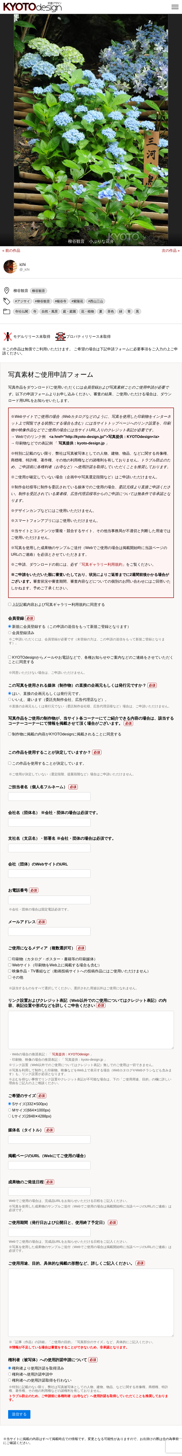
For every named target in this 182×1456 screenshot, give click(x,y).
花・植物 (87, 311)
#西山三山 (95, 301)
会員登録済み (21, 633)
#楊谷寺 (61, 301)
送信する (19, 1414)
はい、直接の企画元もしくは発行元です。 (45, 694)
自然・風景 (50, 311)
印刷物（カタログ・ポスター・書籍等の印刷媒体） (53, 959)
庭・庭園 (69, 311)
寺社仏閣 (21, 311)
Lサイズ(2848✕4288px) (29, 1116)
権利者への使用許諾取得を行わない (40, 1380)
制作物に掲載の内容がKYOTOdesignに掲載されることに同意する (64, 734)
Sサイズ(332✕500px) (28, 1104)
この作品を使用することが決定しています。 (47, 763)
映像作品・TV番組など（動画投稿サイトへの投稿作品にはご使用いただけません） (79, 971)
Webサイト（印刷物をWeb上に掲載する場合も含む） (55, 965)
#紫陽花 (77, 301)
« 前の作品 (11, 250)
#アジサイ (22, 301)
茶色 (110, 311)
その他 (15, 977)
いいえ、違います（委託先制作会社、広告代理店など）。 (58, 700)
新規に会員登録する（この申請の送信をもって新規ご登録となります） (69, 627)
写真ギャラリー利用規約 (101, 564)
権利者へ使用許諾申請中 (30, 1374)
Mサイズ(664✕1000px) (29, 1110)
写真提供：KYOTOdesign (70, 1054)
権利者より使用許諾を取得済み (36, 1368)
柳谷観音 (38, 291)
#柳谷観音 (42, 301)
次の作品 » (171, 250)
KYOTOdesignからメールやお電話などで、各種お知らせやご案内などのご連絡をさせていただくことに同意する (90, 659)
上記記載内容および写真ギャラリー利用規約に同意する (56, 605)
